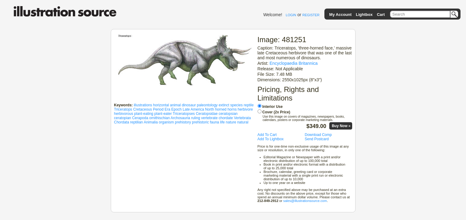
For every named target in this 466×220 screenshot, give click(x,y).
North (209, 109)
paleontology (207, 105)
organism (166, 122)
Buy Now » (341, 126)
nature (231, 122)
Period (158, 109)
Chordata (121, 122)
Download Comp (318, 135)
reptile (249, 105)
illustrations (143, 105)
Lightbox (364, 14)
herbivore (245, 109)
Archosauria (180, 118)
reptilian (136, 122)
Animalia (151, 122)
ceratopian (122, 118)
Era (167, 109)
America (197, 109)
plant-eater (163, 114)
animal (175, 105)
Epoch (176, 109)
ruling (195, 118)
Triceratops (123, 109)
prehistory (183, 122)
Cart (381, 14)
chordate (226, 118)
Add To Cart (267, 135)
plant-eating (144, 114)
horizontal (161, 105)
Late (186, 109)
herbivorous (123, 114)
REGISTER (311, 15)
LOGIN (291, 15)
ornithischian (159, 118)
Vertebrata (242, 118)
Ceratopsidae (207, 114)
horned (220, 109)
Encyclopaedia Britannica (293, 63)
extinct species (231, 105)
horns (232, 109)
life (222, 122)
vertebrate (209, 118)
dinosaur (189, 105)
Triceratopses (184, 114)
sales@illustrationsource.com (305, 201)
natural (242, 122)
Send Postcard (317, 139)
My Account (340, 14)
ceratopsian (228, 114)
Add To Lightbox (271, 139)
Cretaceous (142, 109)
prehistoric (200, 122)
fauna (214, 122)
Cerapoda (140, 118)
